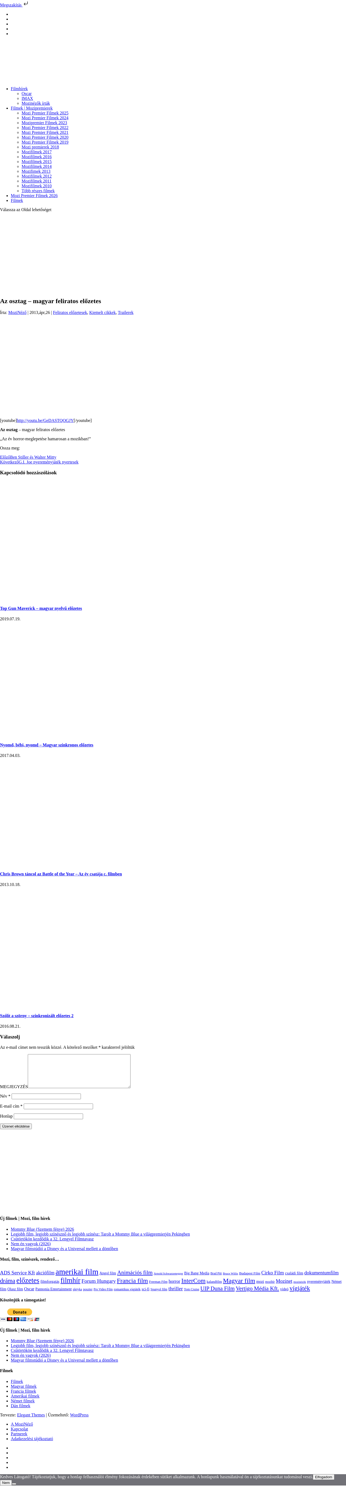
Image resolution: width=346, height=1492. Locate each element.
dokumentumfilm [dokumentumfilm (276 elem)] (321, 1279)
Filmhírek (19, 88)
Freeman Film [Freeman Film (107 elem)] (158, 1288)
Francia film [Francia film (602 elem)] (132, 1287)
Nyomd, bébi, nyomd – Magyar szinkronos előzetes (46, 745)
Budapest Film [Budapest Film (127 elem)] (249, 1280)
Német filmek (23, 1407)
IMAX (27, 98)
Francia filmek (23, 1397)
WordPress (79, 1421)
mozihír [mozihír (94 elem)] (270, 1288)
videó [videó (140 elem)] (284, 1296)
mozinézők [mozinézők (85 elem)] (299, 1288)
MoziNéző (17, 312)
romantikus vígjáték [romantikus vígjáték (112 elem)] (127, 1296)
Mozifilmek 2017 (37, 152)
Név (5, 1102)
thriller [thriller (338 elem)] (175, 1295)
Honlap (6, 1122)
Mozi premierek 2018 (40, 147)
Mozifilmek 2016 (37, 156)
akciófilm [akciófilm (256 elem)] (45, 1279)
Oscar (27, 93)
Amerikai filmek (25, 1402)
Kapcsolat (19, 1435)
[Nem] (14, 1490)
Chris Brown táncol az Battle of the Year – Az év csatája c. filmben (61, 874)
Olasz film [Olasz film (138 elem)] (15, 1296)
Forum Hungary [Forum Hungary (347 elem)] (98, 1287)
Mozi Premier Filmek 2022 (45, 127)
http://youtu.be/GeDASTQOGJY (45, 420)
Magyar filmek (24, 1392)
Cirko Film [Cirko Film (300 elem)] (272, 1279)
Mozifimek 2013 (36, 171)
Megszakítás (14, 5)
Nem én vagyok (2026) (31, 1250)
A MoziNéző (22, 1430)
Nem (6, 1489)
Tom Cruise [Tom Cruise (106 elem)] (191, 1296)
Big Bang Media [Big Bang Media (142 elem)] (196, 1279)
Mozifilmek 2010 (37, 186)
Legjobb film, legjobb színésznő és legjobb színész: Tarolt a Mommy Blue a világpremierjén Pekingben (100, 1240)
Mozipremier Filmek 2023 (44, 122)
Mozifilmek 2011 (37, 181)
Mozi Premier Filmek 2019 (45, 142)
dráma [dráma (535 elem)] (7, 1287)
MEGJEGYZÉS (14, 1093)
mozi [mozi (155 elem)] (260, 1288)
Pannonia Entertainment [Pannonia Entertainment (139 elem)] (53, 1296)
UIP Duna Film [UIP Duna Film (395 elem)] (217, 1295)
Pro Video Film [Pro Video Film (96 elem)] (103, 1296)
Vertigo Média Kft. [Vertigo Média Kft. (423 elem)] (257, 1295)
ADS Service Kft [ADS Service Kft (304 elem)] (17, 1279)
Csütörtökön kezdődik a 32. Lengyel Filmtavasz (52, 1245)
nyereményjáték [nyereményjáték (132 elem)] (318, 1288)
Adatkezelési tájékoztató (32, 1445)
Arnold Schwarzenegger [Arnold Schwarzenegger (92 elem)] (168, 1279)
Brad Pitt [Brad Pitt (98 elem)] (216, 1280)
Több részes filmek (38, 190)
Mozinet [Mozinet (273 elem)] (284, 1287)
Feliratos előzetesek (70, 312)
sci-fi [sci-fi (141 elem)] (145, 1296)
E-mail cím (11, 1112)
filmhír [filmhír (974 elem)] (70, 1287)
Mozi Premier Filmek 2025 (45, 113)
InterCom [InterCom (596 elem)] (193, 1287)
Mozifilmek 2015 (37, 161)
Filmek (17, 200)
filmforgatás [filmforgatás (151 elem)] (49, 1288)
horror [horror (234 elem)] (174, 1287)
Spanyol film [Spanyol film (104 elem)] (158, 1296)
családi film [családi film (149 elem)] (294, 1279)
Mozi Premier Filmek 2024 (45, 118)
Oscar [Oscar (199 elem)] (29, 1295)
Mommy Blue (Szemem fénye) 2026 (42, 1235)
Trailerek (125, 312)
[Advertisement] (173, 254)
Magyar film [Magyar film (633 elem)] (239, 1287)
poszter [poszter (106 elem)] (88, 1296)
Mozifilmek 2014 (37, 166)
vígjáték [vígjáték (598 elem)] (300, 1294)
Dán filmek (20, 1412)
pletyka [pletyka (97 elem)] (77, 1296)
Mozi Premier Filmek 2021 (45, 132)
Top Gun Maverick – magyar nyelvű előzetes (41, 608)
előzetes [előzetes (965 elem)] (27, 1287)
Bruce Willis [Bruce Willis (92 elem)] (230, 1279)
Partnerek (19, 1440)
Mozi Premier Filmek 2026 (34, 195)
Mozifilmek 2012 (37, 176)
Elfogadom (323, 1483)
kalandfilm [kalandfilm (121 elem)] (214, 1288)
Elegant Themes (31, 1421)
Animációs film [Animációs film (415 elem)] (135, 1279)
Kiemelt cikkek (102, 312)
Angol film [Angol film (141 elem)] (108, 1280)
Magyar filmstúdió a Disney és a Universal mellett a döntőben (64, 1255)
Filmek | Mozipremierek (32, 108)
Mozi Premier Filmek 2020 (45, 137)
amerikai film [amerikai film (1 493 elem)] (77, 1278)
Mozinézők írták (36, 103)
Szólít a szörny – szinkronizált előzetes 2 (37, 1015)
